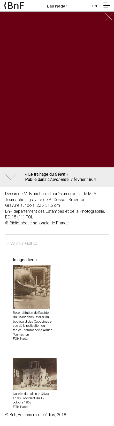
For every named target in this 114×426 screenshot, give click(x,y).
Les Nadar (57, 6)
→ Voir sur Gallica (21, 243)
